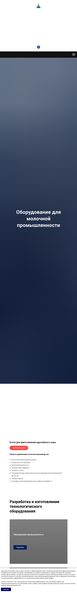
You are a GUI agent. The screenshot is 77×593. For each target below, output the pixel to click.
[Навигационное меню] (73, 54)
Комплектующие (38, 22)
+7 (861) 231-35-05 (39, 37)
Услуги (38, 26)
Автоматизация (38, 19)
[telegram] (38, 47)
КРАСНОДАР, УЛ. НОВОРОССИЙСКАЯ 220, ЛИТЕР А (39, 40)
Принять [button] (6, 589)
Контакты (38, 29)
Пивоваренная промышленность (28, 534)
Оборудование (38, 16)
